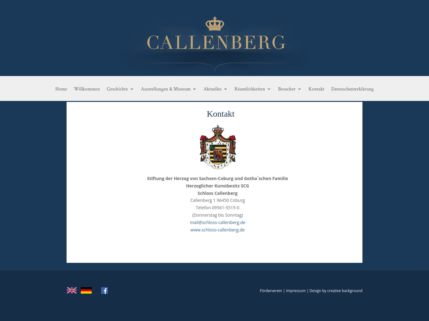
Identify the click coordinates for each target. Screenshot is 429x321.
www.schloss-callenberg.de (217, 230)
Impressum (295, 290)
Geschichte (117, 89)
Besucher (287, 89)
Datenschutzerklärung (352, 89)
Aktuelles (212, 89)
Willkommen (87, 89)
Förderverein (271, 290)
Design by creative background (335, 290)
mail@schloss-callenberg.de (217, 222)
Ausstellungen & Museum (165, 89)
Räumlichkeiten (250, 89)
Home (61, 89)
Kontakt (316, 89)
